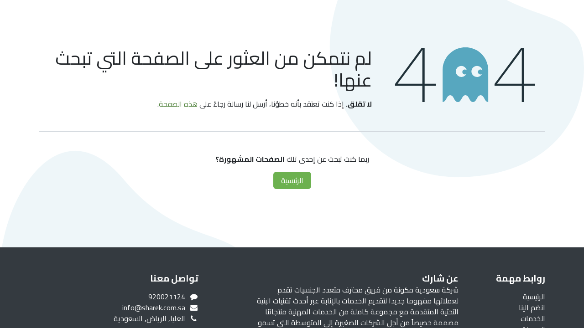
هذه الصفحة (178, 104)
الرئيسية (292, 180)
